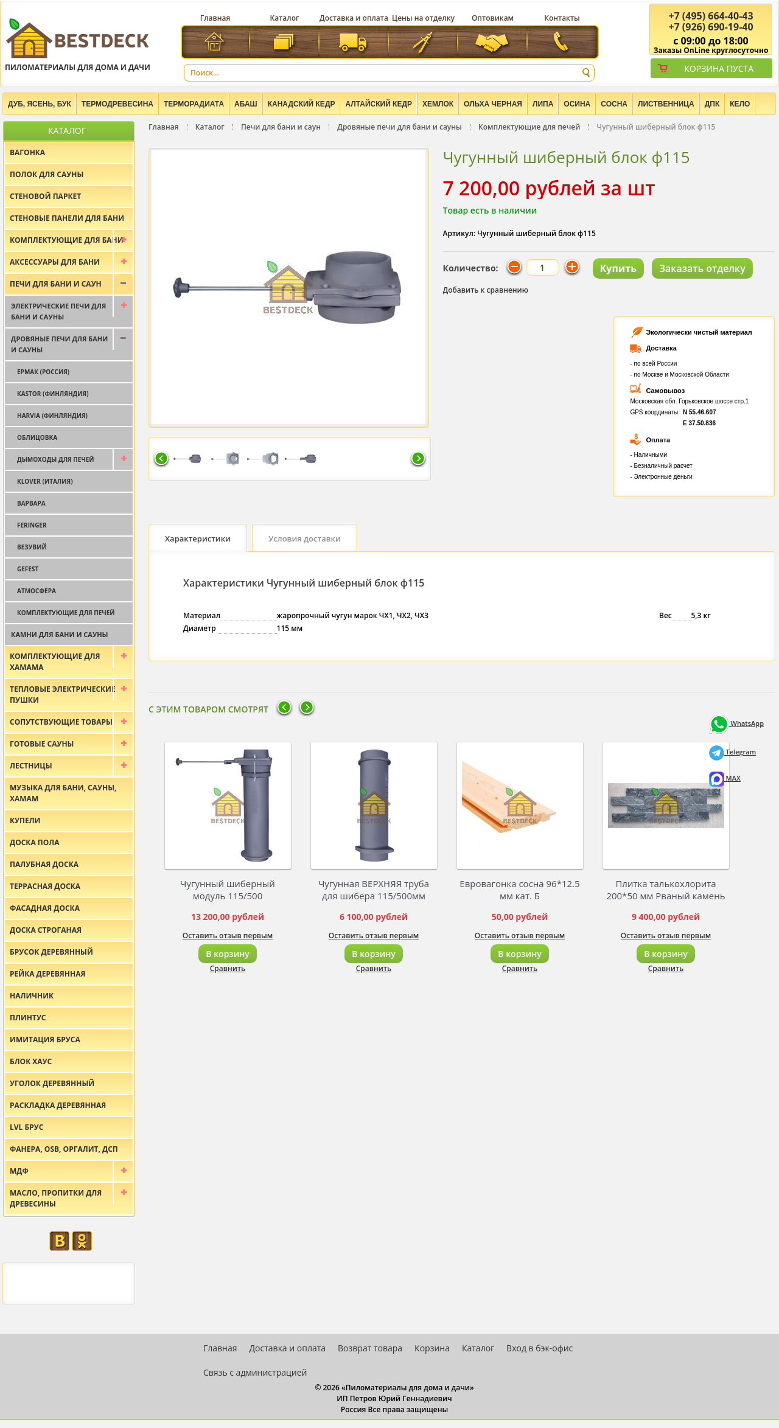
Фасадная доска (45, 908)
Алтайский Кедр (378, 104)
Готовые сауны (42, 744)
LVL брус (26, 1127)
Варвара (31, 503)
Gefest (27, 569)
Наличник (32, 996)
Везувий (32, 547)
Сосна (614, 104)
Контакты (562, 18)
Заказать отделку (702, 268)
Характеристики (198, 538)
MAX (725, 777)
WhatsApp (736, 723)
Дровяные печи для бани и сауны (399, 127)
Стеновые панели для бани (67, 218)
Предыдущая (161, 459)
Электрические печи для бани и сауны (58, 311)
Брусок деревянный (51, 952)
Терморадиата (194, 104)
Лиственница (666, 104)
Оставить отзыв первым (228, 935)
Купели (25, 820)
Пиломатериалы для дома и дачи (78, 44)
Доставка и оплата (354, 18)
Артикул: (459, 233)
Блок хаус (31, 1061)
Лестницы (31, 766)
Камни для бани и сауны (59, 634)
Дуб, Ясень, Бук (39, 104)
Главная (215, 18)
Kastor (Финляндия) (53, 393)
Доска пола (35, 842)
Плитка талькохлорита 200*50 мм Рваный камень (665, 889)
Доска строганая (46, 930)
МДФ (19, 1171)
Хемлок (437, 104)
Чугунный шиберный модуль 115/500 (227, 889)
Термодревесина (117, 104)
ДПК (712, 104)
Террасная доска (45, 886)
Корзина (432, 1348)
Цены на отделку (423, 18)
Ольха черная (493, 104)
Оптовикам (493, 18)
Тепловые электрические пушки (63, 694)
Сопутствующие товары (61, 722)
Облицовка (37, 437)
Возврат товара (370, 1348)
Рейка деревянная (47, 974)
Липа (543, 104)
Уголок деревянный (52, 1083)
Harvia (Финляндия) (52, 415)
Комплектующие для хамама (55, 661)
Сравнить (228, 968)
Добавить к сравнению (486, 290)
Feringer (32, 525)
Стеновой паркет (45, 196)
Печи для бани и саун (281, 127)
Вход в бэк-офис (539, 1348)
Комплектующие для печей (529, 127)
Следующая (418, 459)
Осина (577, 104)
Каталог (284, 18)
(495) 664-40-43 (710, 16)
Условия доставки (304, 538)
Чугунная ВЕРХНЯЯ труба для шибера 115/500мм (373, 889)
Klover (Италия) (45, 481)
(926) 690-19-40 (710, 26)
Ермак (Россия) (43, 371)
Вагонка (27, 152)
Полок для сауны (46, 174)
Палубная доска (44, 864)
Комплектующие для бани (67, 240)
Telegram (732, 751)
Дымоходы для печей (55, 459)
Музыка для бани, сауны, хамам (63, 793)
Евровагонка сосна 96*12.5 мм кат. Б (519, 889)
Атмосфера (36, 591)
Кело (740, 104)
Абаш (245, 104)
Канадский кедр (301, 104)
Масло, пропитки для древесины (56, 1198)
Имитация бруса (45, 1039)
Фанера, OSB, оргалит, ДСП (64, 1149)
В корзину (227, 954)
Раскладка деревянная (58, 1105)
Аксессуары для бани (55, 262)
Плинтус (28, 1017)
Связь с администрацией (255, 1372)
